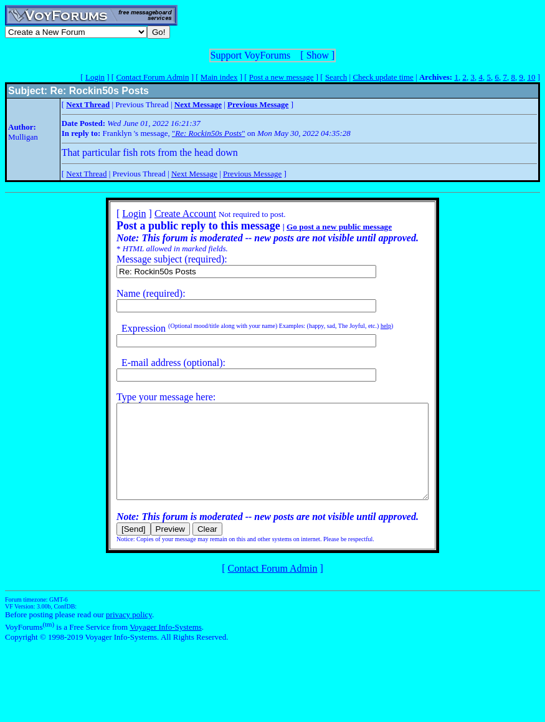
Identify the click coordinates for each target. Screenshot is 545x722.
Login (95, 77)
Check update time (383, 77)
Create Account (166, 213)
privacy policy (129, 633)
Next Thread (86, 173)
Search (336, 77)
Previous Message (252, 173)
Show (317, 55)
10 (531, 77)
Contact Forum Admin (152, 77)
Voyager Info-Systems (166, 645)
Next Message (194, 173)
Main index (219, 77)
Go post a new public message (320, 226)
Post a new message (281, 77)
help (367, 325)
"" (208, 133)
